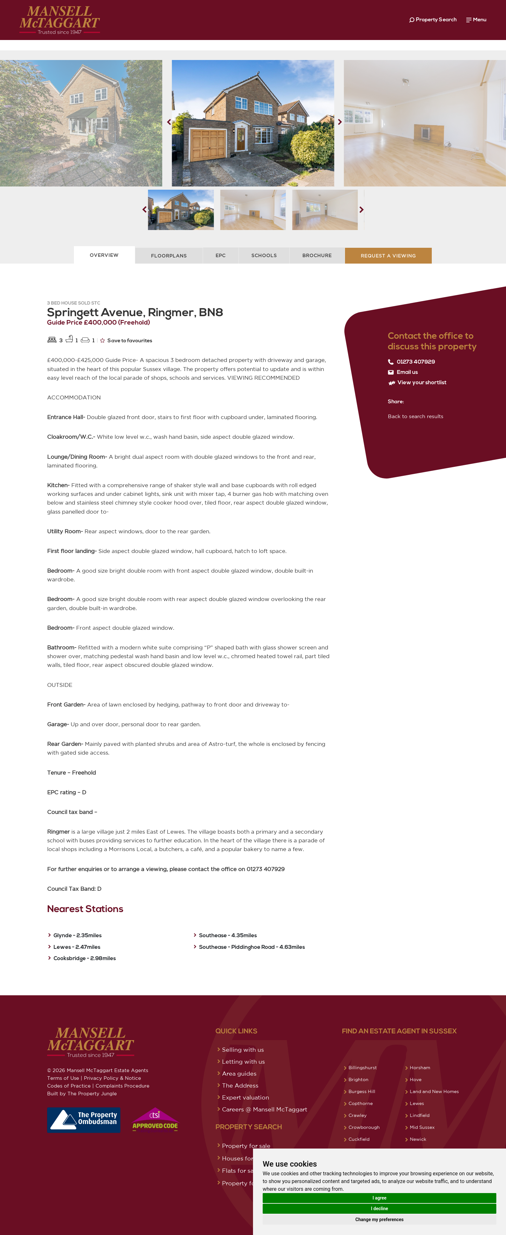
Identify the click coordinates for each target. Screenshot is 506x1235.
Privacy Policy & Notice (112, 1078)
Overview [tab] (104, 255)
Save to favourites (126, 340)
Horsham (420, 1067)
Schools (264, 255)
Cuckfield (359, 1139)
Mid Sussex (422, 1127)
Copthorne (361, 1103)
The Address (240, 1085)
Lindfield (420, 1115)
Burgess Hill (362, 1091)
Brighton (359, 1079)
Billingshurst (363, 1067)
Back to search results (415, 416)
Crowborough (364, 1127)
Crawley (358, 1115)
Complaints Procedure (122, 1086)
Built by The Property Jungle (82, 1093)
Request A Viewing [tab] (388, 255)
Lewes (417, 1103)
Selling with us (243, 1049)
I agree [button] (379, 1197)
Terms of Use (63, 1078)
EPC (221, 255)
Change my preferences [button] (379, 1219)
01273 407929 (411, 362)
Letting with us (243, 1061)
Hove (415, 1079)
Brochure (317, 255)
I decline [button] (379, 1208)
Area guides (239, 1073)
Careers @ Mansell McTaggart (264, 1109)
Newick (418, 1139)
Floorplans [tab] (169, 255)
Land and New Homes (434, 1091)
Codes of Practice (69, 1086)
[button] (340, 122)
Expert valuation (245, 1097)
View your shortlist (417, 383)
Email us (403, 372)
